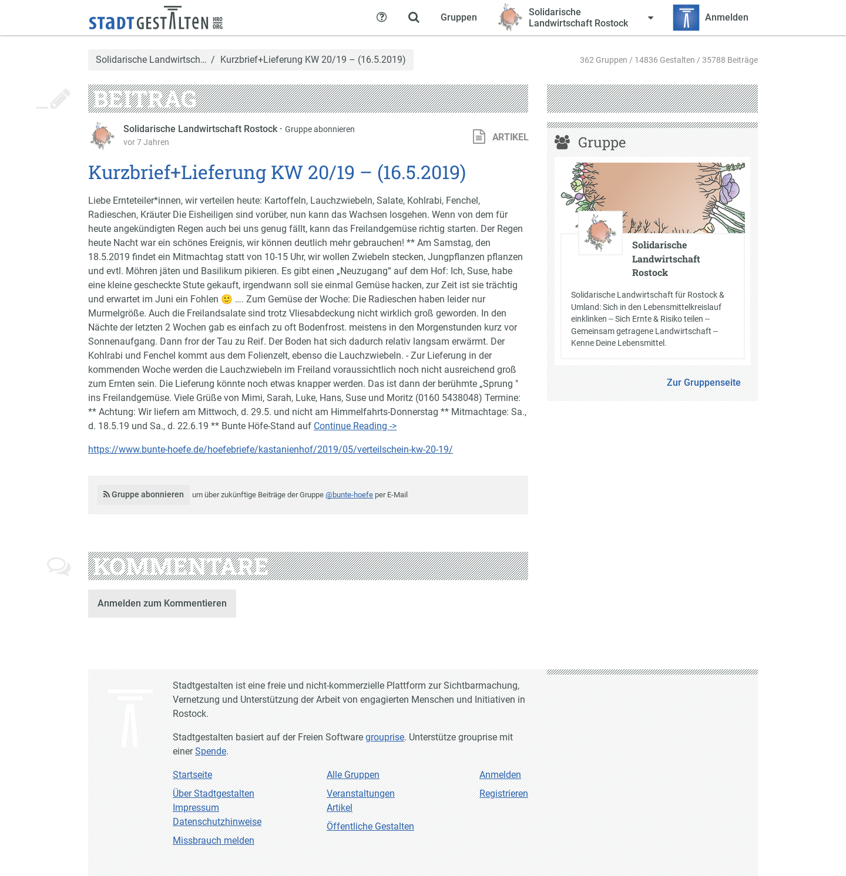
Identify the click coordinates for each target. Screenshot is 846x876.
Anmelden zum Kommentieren (162, 603)
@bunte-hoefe (349, 494)
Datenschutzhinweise (217, 821)
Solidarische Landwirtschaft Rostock (201, 128)
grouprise (384, 737)
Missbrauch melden (213, 840)
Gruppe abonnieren (320, 129)
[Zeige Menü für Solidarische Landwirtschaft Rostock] (574, 17)
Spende (210, 751)
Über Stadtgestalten (213, 793)
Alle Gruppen (353, 774)
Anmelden (500, 774)
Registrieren (503, 793)
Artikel (339, 807)
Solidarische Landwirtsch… (151, 60)
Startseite (192, 774)
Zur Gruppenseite (704, 382)
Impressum (196, 807)
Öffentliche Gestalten (370, 826)
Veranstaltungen (361, 793)
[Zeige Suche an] (413, 17)
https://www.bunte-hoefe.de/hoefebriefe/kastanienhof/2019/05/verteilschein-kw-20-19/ (270, 449)
